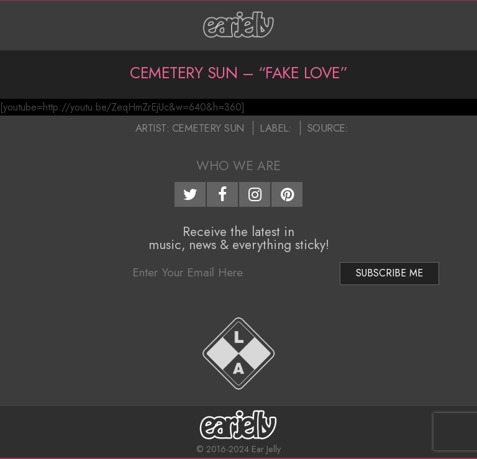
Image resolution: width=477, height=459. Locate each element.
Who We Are (238, 166)
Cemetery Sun (208, 127)
